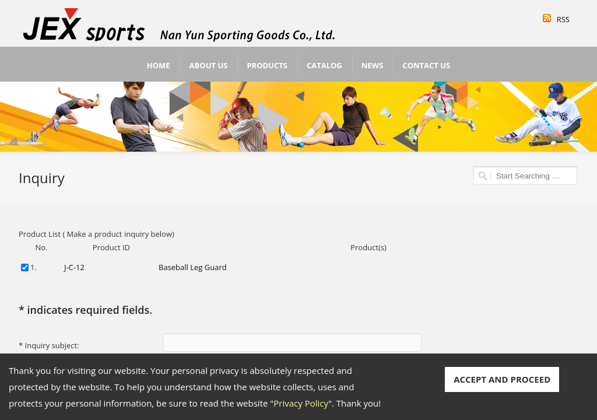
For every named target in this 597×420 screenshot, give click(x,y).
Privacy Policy (300, 403)
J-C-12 (74, 267)
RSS (563, 19)
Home (158, 65)
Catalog (324, 65)
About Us (208, 65)
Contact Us (426, 65)
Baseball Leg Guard (193, 267)
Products (267, 65)
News (372, 65)
